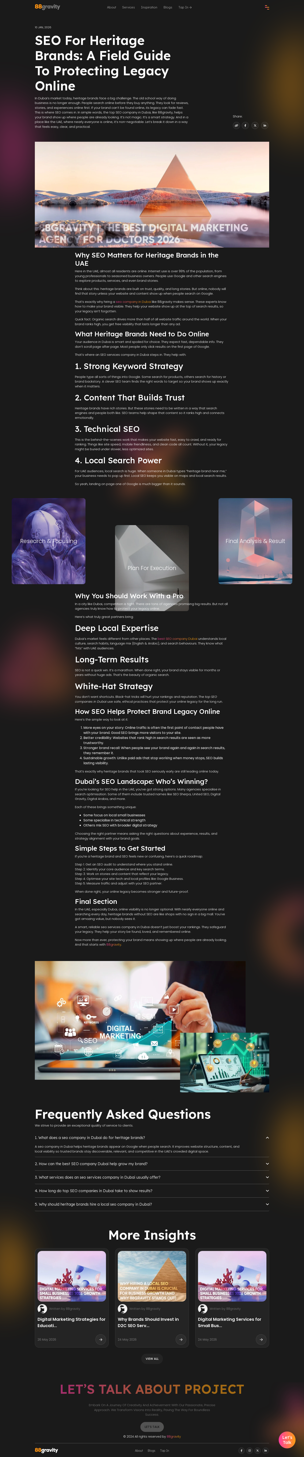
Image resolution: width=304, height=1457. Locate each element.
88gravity (113, 944)
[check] (267, 7)
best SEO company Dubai (178, 638)
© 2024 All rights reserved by (152, 1436)
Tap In (185, 7)
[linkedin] (265, 1451)
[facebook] (241, 1451)
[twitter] (257, 1451)
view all (152, 1359)
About (111, 7)
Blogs (167, 7)
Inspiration (149, 7)
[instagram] (249, 1451)
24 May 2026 (127, 1339)
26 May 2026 (47, 1339)
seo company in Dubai (133, 301)
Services (128, 7)
